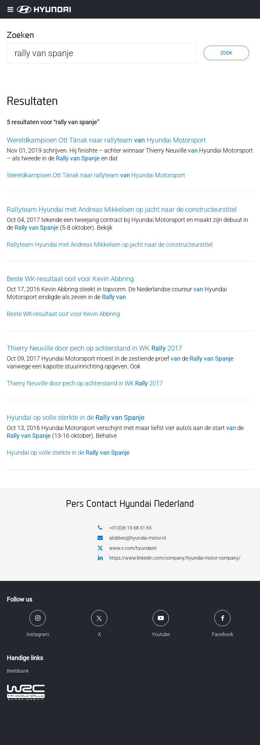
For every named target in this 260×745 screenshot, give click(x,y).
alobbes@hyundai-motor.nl (132, 538)
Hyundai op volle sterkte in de (76, 417)
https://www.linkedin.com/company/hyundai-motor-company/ (169, 558)
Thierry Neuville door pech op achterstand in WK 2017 (94, 348)
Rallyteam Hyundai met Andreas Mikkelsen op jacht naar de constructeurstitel (122, 209)
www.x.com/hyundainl (127, 548)
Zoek (226, 52)
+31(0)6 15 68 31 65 (125, 527)
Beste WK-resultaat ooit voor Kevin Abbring (70, 279)
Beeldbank (18, 671)
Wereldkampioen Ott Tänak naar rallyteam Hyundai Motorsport (106, 140)
